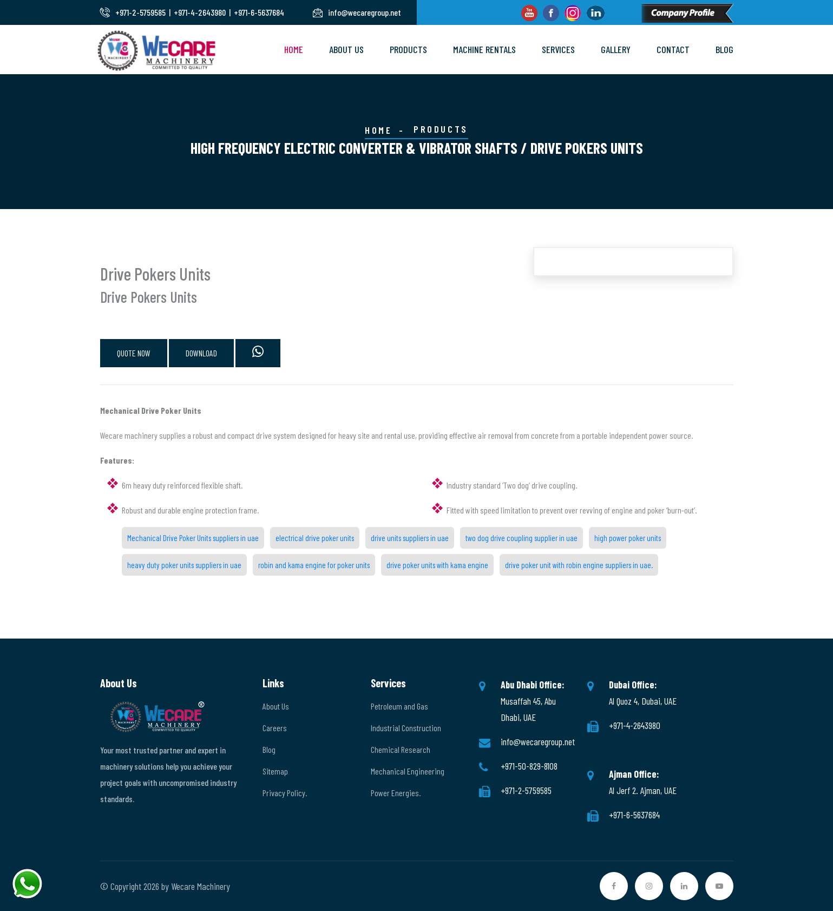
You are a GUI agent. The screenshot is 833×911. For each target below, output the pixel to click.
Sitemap (275, 771)
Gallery (616, 49)
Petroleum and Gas (399, 706)
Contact (673, 49)
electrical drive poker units (315, 538)
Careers (275, 728)
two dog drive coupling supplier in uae (521, 538)
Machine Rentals (484, 49)
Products (408, 49)
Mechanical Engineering (407, 771)
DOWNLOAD (201, 353)
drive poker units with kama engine (437, 565)
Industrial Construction (406, 728)
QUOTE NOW (133, 353)
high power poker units (627, 538)
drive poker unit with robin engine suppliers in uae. (579, 565)
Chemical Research (400, 749)
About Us (346, 49)
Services (558, 49)
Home (293, 49)
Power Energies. (396, 793)
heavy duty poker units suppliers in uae (184, 565)
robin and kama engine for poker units (314, 565)
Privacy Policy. (285, 793)
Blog (724, 49)
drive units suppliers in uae (410, 538)
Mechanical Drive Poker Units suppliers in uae (193, 538)
